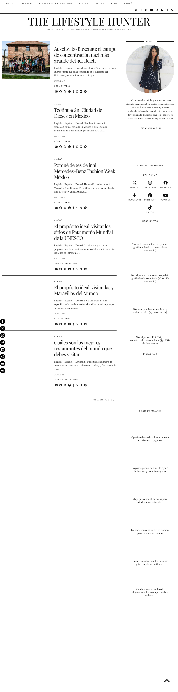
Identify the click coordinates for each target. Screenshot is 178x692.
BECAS (100, 3)
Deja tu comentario (66, 263)
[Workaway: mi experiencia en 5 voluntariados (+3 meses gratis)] (150, 300)
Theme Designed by (159, 688)
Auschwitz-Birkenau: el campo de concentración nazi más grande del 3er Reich (85, 54)
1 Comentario (62, 86)
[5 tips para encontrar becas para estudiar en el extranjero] (150, 490)
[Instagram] (141, 10)
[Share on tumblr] (73, 92)
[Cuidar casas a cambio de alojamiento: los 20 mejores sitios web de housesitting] (150, 583)
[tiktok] (150, 209)
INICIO (10, 3)
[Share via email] (56, 92)
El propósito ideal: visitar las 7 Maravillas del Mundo (83, 290)
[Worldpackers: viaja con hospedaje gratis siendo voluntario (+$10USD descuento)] (150, 269)
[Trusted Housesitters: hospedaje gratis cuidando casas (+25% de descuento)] (150, 238)
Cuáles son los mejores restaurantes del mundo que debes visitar (83, 348)
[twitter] (134, 184)
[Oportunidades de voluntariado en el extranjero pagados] (150, 428)
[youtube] (165, 197)
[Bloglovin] (167, 10)
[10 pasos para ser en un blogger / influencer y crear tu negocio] (150, 459)
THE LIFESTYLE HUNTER (89, 21)
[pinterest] (150, 197)
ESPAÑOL (130, 3)
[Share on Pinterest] (69, 92)
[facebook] (165, 184)
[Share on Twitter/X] (65, 92)
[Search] (172, 10)
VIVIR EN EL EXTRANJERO (55, 3)
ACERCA (27, 3)
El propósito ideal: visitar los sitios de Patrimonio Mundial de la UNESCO (83, 232)
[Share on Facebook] (60, 92)
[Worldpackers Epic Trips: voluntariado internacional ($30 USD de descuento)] (150, 331)
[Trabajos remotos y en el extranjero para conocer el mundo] (150, 521)
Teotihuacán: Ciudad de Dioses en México (78, 113)
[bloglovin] (134, 197)
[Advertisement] (150, 628)
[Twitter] (136, 10)
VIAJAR (83, 3)
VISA (114, 3)
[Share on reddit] (85, 92)
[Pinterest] (146, 10)
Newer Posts (103, 399)
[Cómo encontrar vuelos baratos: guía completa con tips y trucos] (150, 552)
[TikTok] (157, 10)
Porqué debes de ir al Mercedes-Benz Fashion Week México (84, 171)
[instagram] (150, 184)
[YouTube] (151, 10)
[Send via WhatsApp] (77, 92)
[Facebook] (162, 10)
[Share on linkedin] (81, 92)
